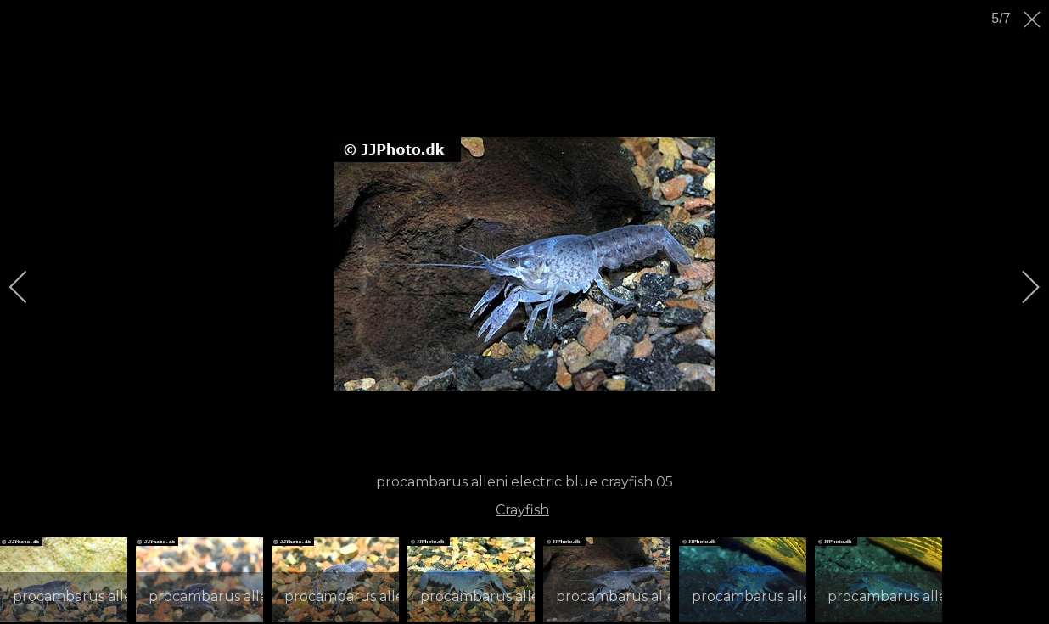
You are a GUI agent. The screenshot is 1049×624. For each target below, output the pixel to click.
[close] (1033, 19)
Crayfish (522, 510)
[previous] (29, 287)
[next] (1019, 287)
